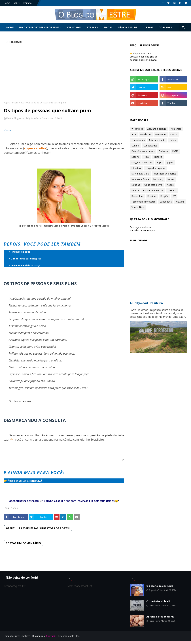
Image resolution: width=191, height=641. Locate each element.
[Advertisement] (64, 72)
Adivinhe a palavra (156, 128)
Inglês (160, 162)
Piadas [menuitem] (108, 27)
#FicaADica (137, 128)
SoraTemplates (22, 636)
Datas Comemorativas (142, 151)
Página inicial (10, 102)
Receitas (151, 196)
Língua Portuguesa (155, 168)
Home (7, 3)
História (158, 156)
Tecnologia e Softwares (143, 201)
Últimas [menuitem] (148, 27)
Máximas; (158, 179)
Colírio (173, 140)
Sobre (17, 3)
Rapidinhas (137, 196)
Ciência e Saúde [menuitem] (127, 27)
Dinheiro (163, 151)
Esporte (135, 156)
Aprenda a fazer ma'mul (160, 616)
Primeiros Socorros (153, 190)
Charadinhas (138, 140)
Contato (27, 3)
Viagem (180, 201)
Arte (133, 134)
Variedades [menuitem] (74, 27)
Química (172, 190)
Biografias (160, 134)
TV (174, 196)
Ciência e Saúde (157, 140)
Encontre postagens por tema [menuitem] (39, 27)
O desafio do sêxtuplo (159, 585)
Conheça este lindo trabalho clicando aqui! (142, 228)
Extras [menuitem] (91, 27)
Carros (173, 134)
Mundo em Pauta (140, 179)
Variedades (166, 201)
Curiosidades (150, 145)
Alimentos (176, 128)
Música (171, 179)
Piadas (22, 102)
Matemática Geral (140, 173)
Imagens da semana (141, 162)
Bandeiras (145, 134)
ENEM (175, 151)
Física (147, 156)
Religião (164, 196)
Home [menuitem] (10, 27)
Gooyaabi (51, 636)
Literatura (136, 168)
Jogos (170, 162)
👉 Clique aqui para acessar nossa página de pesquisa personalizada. (144, 56)
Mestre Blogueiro (15, 118)
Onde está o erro (153, 184)
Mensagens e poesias (165, 173)
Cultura (135, 145)
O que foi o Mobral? (158, 601)
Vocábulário (137, 207)
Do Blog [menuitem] (164, 27)
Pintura (135, 190)
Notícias (135, 184)
